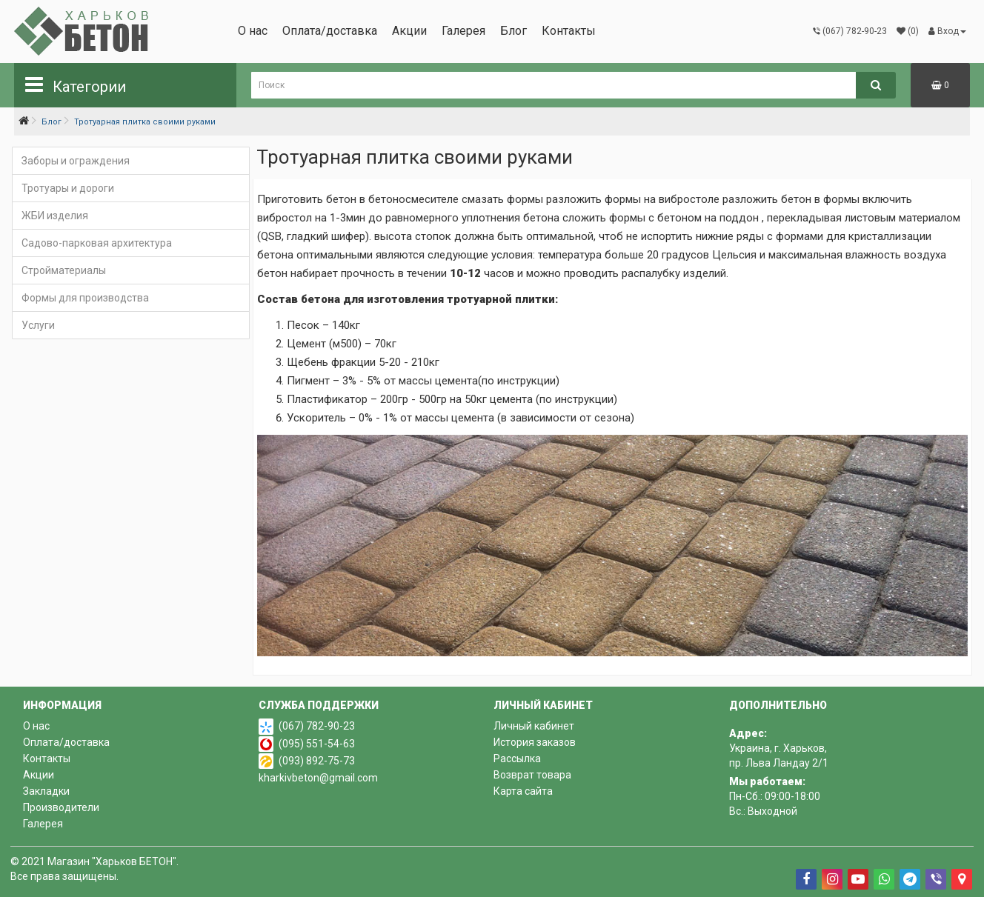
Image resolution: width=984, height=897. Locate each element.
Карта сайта (523, 791)
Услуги (38, 325)
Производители (61, 807)
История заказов (534, 742)
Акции (409, 31)
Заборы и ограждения (75, 161)
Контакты (569, 31)
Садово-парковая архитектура (96, 243)
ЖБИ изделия (54, 215)
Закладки (46, 791)
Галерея (463, 31)
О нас (252, 31)
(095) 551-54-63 (317, 744)
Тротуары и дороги (67, 188)
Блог (513, 31)
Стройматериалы (63, 270)
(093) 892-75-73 (317, 761)
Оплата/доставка (329, 31)
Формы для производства (85, 298)
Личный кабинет (533, 726)
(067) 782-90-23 (317, 726)
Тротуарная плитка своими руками (145, 122)
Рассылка (517, 758)
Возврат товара (532, 775)
